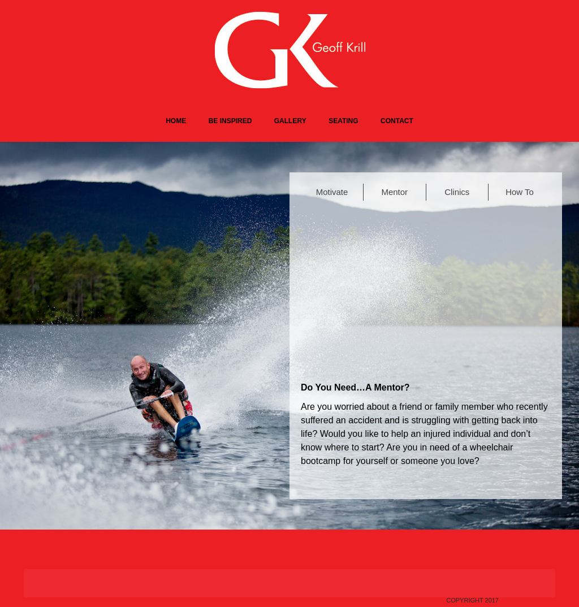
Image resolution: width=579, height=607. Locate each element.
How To (519, 192)
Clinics (456, 192)
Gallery (290, 121)
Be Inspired (230, 121)
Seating (343, 121)
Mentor (394, 192)
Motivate (332, 192)
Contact (397, 121)
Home (176, 121)
